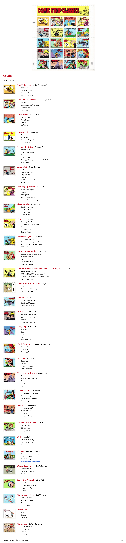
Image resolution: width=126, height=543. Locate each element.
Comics (5, 540)
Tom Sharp (24, 540)
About (121, 540)
